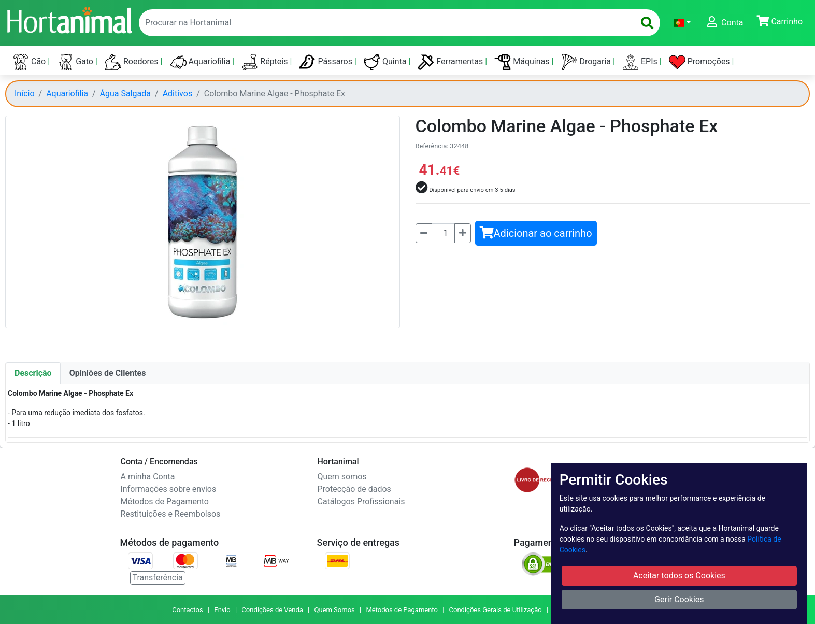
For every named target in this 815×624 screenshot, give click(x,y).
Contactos (187, 610)
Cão (30, 62)
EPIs (641, 62)
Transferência (158, 578)
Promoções (700, 62)
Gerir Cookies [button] (679, 599)
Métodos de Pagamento (165, 501)
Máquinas (522, 62)
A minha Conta (148, 476)
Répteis (265, 62)
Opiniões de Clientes (107, 373)
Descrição (33, 373)
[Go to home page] (69, 19)
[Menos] (424, 233)
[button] (682, 22)
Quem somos (342, 476)
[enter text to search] (384, 22)
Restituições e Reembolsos (171, 514)
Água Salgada (125, 93)
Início (25, 93)
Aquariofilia (201, 62)
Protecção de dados (354, 489)
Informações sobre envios (169, 489)
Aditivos (178, 93)
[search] (647, 22)
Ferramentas (451, 62)
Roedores (133, 62)
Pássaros (326, 62)
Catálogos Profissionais (361, 501)
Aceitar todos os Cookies (679, 575)
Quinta (386, 62)
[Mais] (462, 233)
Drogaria (587, 62)
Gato (76, 62)
